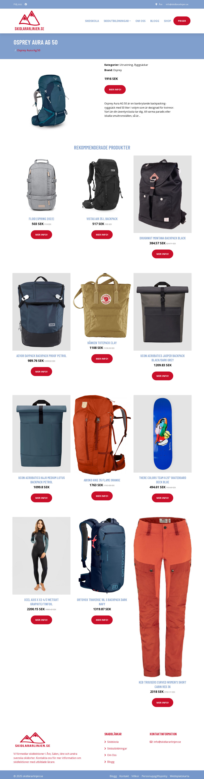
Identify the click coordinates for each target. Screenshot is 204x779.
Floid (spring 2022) (41, 215)
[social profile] (25, 4)
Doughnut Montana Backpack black (163, 235)
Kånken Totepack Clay (102, 340)
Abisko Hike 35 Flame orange (102, 477)
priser (182, 19)
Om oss (140, 19)
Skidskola (92, 19)
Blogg (154, 19)
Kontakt (124, 773)
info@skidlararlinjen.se (176, 4)
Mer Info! (115, 86)
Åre (159, 4)
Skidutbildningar (117, 745)
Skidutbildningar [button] (116, 19)
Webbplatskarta (179, 773)
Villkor (135, 773)
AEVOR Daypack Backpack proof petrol (41, 352)
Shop (167, 19)
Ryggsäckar (141, 61)
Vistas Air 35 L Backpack (102, 215)
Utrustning (126, 61)
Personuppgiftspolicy (154, 773)
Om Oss (112, 752)
